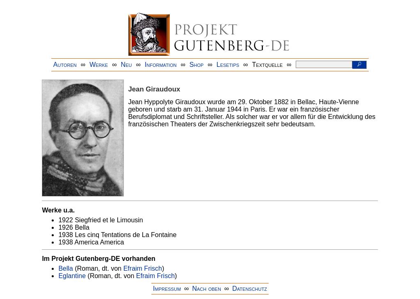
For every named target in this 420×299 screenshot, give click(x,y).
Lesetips (228, 64)
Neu (126, 64)
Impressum (167, 288)
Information (161, 64)
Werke (98, 64)
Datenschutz (249, 288)
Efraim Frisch (142, 268)
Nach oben (206, 288)
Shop (196, 64)
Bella (65, 268)
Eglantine (72, 275)
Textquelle (267, 64)
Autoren (65, 64)
